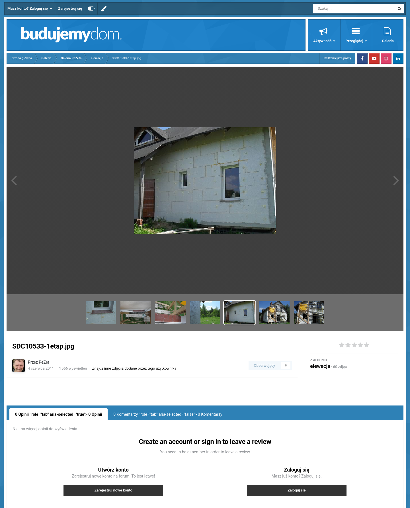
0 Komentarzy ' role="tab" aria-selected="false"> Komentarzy (167, 414)
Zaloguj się (297, 490)
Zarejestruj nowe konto (113, 490)
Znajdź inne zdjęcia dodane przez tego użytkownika (134, 368)
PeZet (44, 362)
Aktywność (322, 41)
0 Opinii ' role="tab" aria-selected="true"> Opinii (58, 414)
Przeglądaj (355, 41)
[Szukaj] (341, 8)
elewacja (320, 366)
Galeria (387, 41)
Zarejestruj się (70, 8)
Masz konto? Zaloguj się (29, 9)
